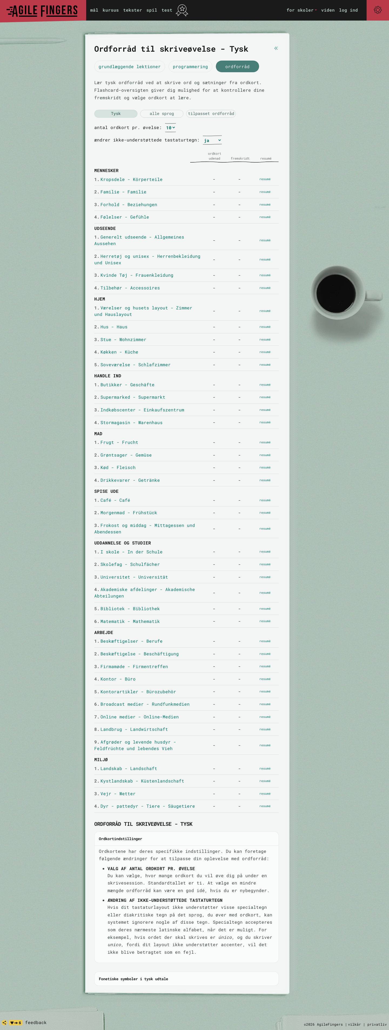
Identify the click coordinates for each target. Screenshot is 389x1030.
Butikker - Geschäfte (124, 384)
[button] (301, 10)
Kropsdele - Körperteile (128, 179)
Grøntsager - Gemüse (123, 455)
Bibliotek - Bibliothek (127, 608)
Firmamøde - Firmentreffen (131, 666)
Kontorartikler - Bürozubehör (135, 691)
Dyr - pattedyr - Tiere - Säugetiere (144, 806)
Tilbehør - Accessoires (127, 287)
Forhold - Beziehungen (125, 204)
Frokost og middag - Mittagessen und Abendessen (144, 528)
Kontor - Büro (115, 679)
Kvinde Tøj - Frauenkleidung (133, 275)
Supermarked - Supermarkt (129, 397)
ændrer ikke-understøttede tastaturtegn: (147, 140)
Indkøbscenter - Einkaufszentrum (139, 409)
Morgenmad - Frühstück (125, 512)
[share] (4, 1022)
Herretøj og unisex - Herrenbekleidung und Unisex (147, 259)
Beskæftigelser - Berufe (128, 641)
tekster (132, 10)
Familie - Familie (120, 191)
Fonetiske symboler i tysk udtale (133, 978)
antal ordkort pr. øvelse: (128, 127)
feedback (36, 1022)
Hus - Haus (111, 326)
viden (328, 10)
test (167, 10)
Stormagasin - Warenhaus (128, 422)
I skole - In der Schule (128, 551)
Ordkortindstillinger (120, 838)
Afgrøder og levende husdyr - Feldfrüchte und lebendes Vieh (135, 745)
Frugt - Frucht (116, 442)
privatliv (377, 1024)
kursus (111, 10)
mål (94, 10)
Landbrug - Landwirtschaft (131, 729)
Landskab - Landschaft (125, 768)
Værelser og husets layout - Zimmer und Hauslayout (143, 311)
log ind (348, 10)
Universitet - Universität (131, 577)
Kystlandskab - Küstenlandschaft (139, 781)
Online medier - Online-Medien (136, 716)
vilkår (354, 1024)
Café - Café (112, 500)
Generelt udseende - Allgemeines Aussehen (139, 240)
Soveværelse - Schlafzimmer (132, 364)
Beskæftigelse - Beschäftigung (136, 653)
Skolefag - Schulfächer (127, 564)
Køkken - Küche (116, 352)
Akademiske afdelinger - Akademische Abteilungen (144, 592)
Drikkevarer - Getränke (127, 480)
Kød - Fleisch (115, 467)
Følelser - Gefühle (121, 217)
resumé (265, 179)
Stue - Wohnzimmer (120, 339)
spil (151, 10)
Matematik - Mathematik (127, 621)
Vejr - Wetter (115, 793)
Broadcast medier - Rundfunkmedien (142, 704)
